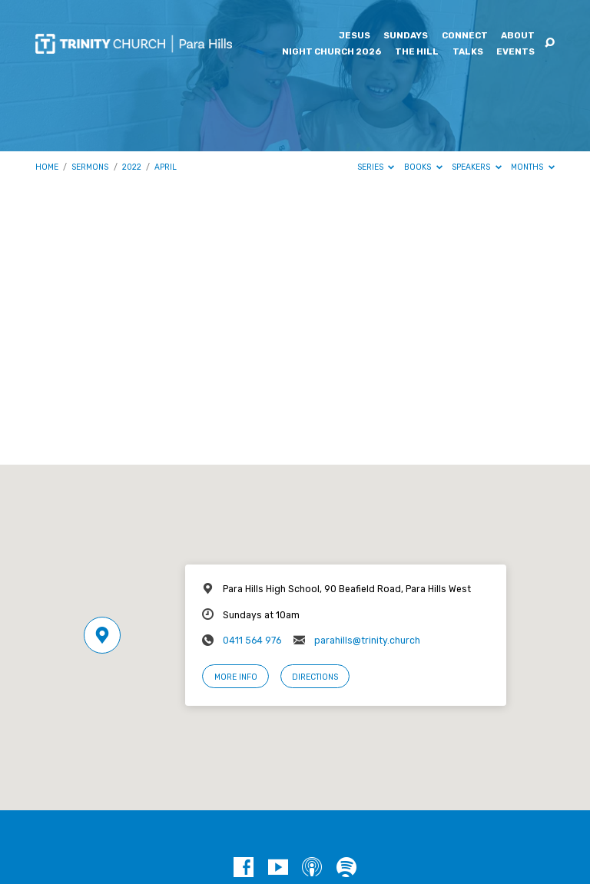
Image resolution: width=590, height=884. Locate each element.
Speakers (477, 167)
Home (46, 167)
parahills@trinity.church (367, 640)
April (165, 167)
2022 (131, 167)
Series (376, 167)
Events (515, 52)
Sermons (89, 167)
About (518, 36)
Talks (467, 52)
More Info (235, 677)
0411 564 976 (252, 640)
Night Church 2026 (332, 52)
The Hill (417, 52)
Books (423, 167)
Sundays (405, 36)
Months (533, 167)
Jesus (354, 36)
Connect (465, 36)
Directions (315, 677)
